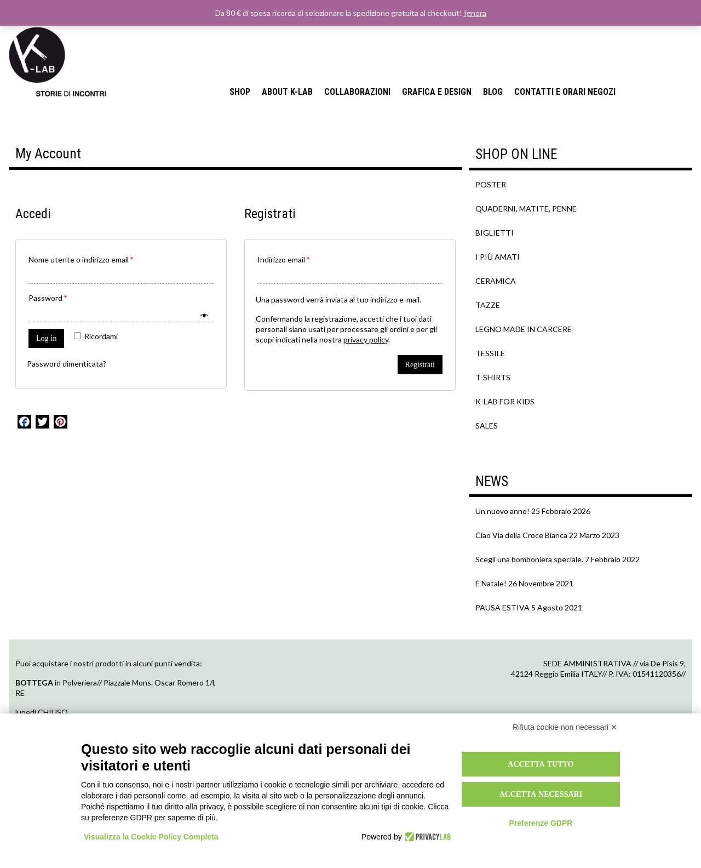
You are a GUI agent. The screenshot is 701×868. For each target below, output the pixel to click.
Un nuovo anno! (502, 511)
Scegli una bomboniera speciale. (529, 559)
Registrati (420, 364)
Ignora (475, 13)
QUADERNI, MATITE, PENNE (526, 208)
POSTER (490, 184)
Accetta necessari (541, 794)
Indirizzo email (283, 259)
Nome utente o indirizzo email (80, 259)
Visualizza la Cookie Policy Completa (151, 836)
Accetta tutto (540, 764)
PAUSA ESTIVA (502, 607)
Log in (46, 338)
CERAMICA (495, 280)
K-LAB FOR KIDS (505, 401)
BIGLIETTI (494, 232)
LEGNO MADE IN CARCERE (523, 329)
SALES (486, 425)
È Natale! (491, 583)
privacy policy (365, 339)
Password (47, 297)
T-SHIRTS (492, 377)
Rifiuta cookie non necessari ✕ (565, 727)
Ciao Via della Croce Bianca (521, 535)
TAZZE (487, 305)
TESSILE (490, 353)
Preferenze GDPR (540, 823)
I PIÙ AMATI (497, 256)
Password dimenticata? (66, 363)
